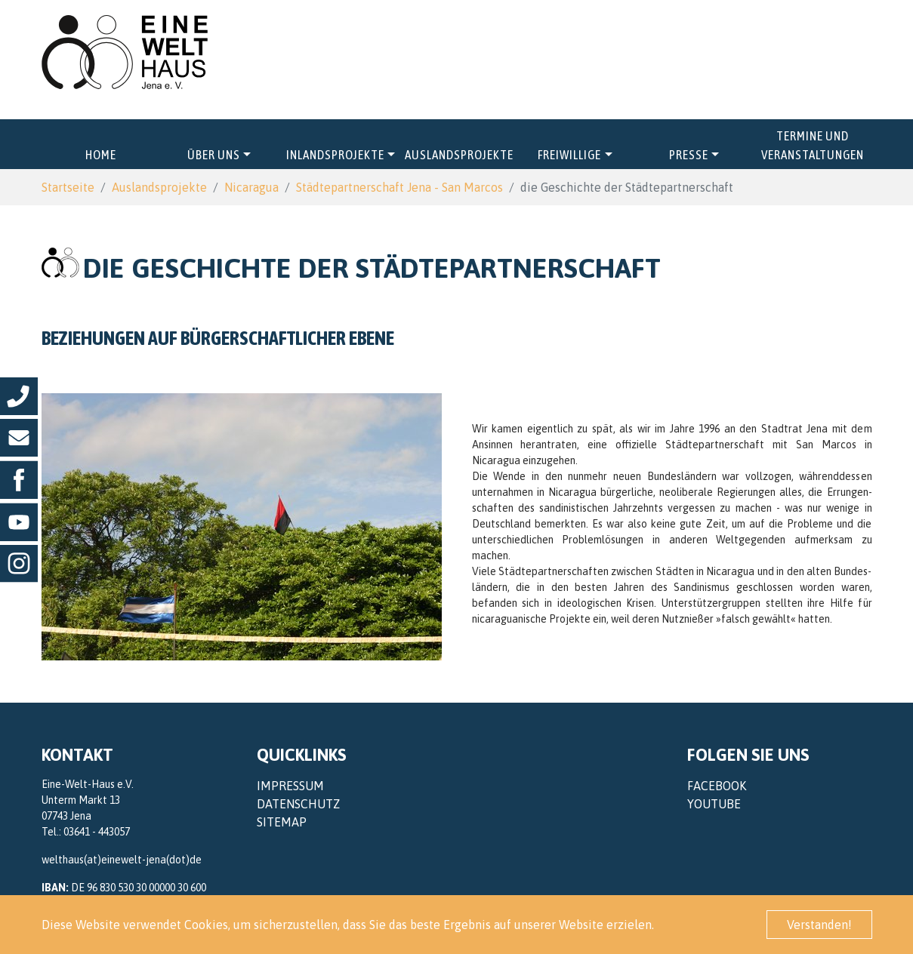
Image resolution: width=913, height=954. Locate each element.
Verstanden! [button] (819, 924)
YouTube (714, 804)
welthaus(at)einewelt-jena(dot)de (122, 860)
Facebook (716, 785)
